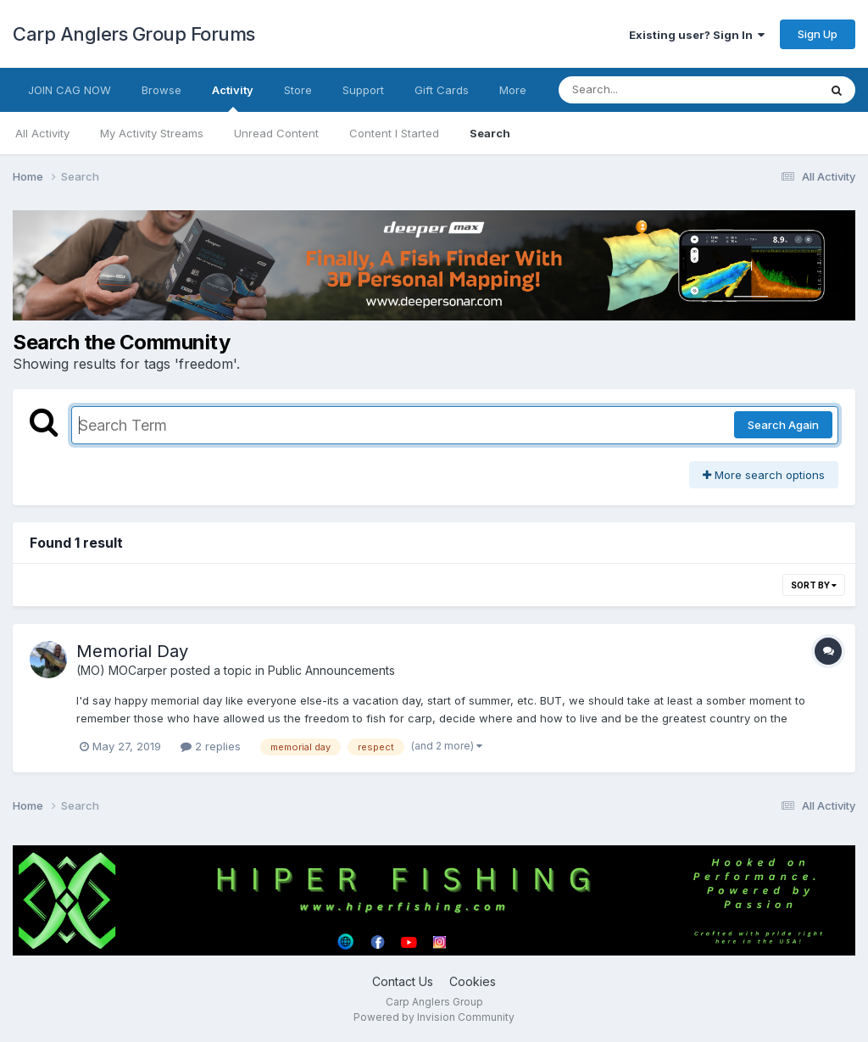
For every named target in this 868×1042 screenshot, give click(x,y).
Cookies (472, 981)
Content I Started (394, 133)
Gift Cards (442, 90)
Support (363, 90)
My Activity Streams (151, 133)
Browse (161, 90)
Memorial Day (132, 651)
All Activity (42, 133)
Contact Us (402, 981)
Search (490, 133)
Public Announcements (331, 670)
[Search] (642, 89)
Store (298, 90)
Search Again (783, 425)
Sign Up (817, 34)
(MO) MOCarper (121, 670)
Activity (232, 97)
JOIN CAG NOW (69, 90)
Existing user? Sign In (697, 35)
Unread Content (276, 133)
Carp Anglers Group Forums (134, 34)
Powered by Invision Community (434, 1017)
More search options (764, 475)
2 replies (211, 746)
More (512, 90)
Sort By (814, 585)
